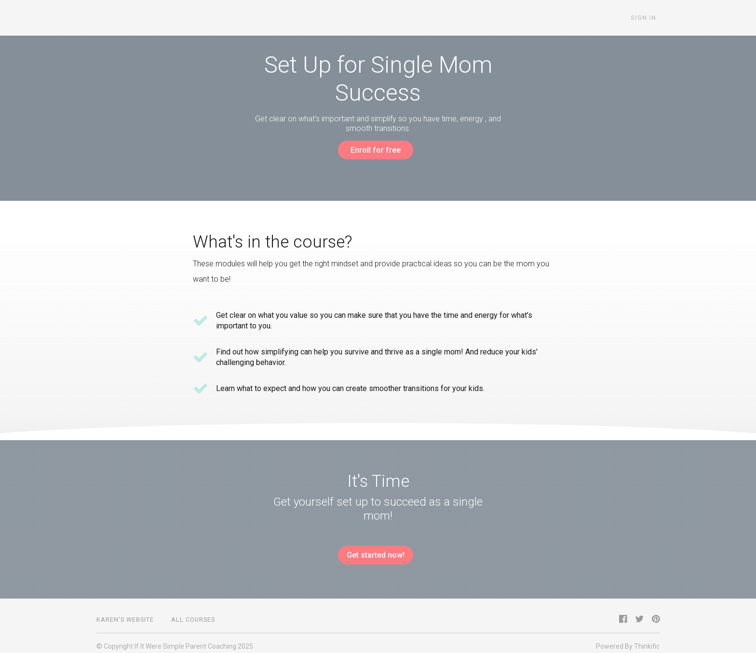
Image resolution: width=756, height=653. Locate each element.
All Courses (193, 613)
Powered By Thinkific (628, 640)
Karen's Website (125, 613)
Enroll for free (374, 150)
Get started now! (374, 552)
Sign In (647, 18)
